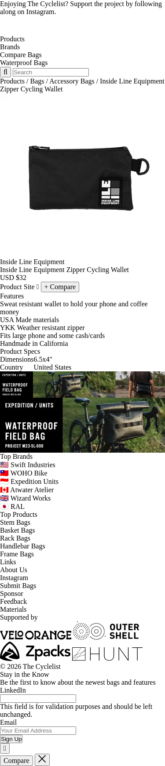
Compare (16, 760)
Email (8, 722)
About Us (13, 570)
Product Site (19, 286)
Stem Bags (15, 522)
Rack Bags (15, 538)
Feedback (13, 601)
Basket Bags (17, 530)
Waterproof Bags (24, 62)
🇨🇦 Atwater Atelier (27, 490)
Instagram (14, 577)
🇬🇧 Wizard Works (25, 498)
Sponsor (11, 593)
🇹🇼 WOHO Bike (24, 473)
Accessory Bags (72, 81)
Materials (13, 609)
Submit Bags (18, 585)
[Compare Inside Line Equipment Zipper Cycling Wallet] (60, 287)
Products (12, 39)
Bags (37, 81)
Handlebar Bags (22, 546)
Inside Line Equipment (32, 261)
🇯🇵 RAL (12, 506)
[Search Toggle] (5, 72)
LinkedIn (13, 690)
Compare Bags (21, 54)
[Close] (5, 748)
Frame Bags (17, 554)
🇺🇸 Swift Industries (27, 464)
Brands (10, 47)
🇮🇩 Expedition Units (29, 481)
